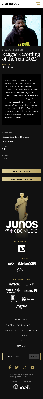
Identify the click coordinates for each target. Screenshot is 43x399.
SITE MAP (21, 346)
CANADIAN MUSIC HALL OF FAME (21, 325)
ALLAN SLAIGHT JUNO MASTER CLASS (21, 330)
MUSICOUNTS (21, 319)
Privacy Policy (21, 335)
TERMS (21, 341)
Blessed (6, 65)
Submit (34, 356)
